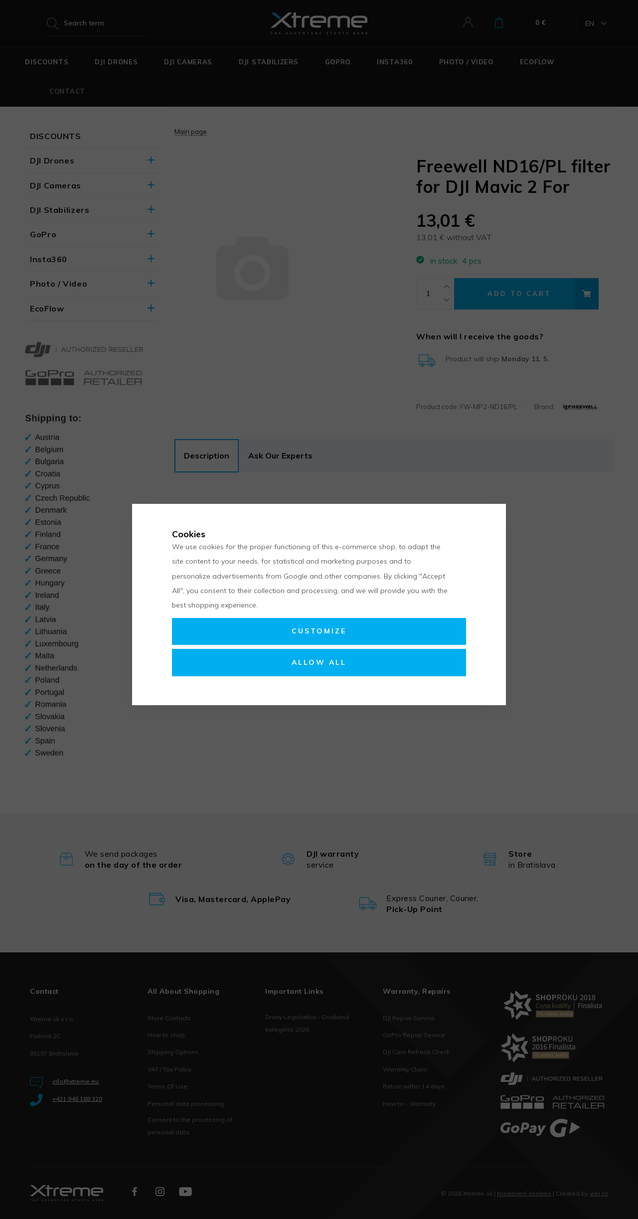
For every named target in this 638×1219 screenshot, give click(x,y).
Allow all (319, 662)
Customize (319, 630)
